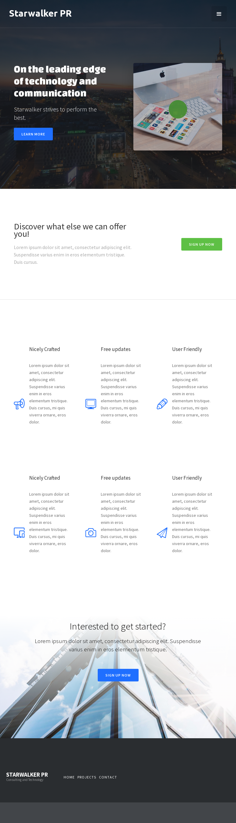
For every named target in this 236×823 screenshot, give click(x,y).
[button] (219, 13)
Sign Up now (201, 244)
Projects (86, 777)
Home (69, 777)
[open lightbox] (177, 106)
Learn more (33, 134)
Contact (108, 777)
